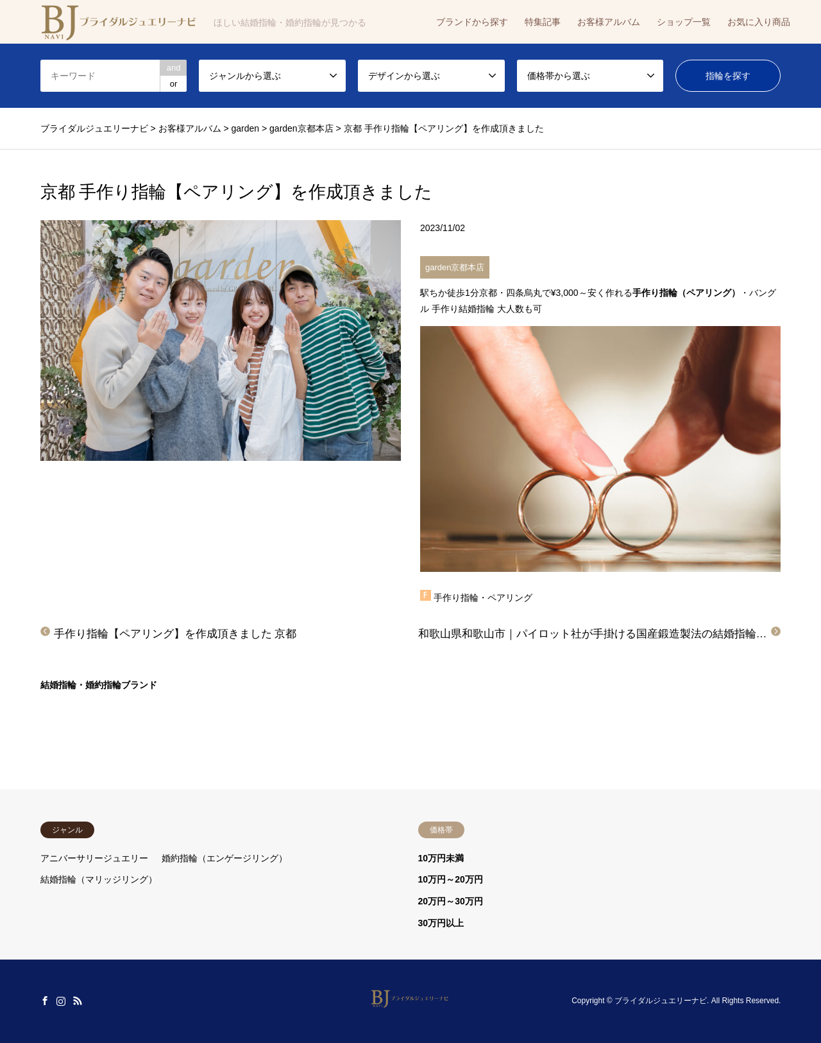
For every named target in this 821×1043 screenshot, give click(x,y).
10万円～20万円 (450, 879)
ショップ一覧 (684, 22)
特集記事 (543, 22)
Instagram (60, 1000)
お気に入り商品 (758, 22)
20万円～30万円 (450, 901)
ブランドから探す (472, 22)
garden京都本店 (454, 267)
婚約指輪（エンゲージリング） (224, 858)
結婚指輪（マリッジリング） (98, 879)
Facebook (44, 1000)
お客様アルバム (608, 22)
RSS (77, 1000)
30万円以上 (441, 923)
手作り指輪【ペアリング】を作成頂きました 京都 (175, 634)
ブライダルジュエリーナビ (660, 1001)
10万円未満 (441, 858)
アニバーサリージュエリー (94, 858)
